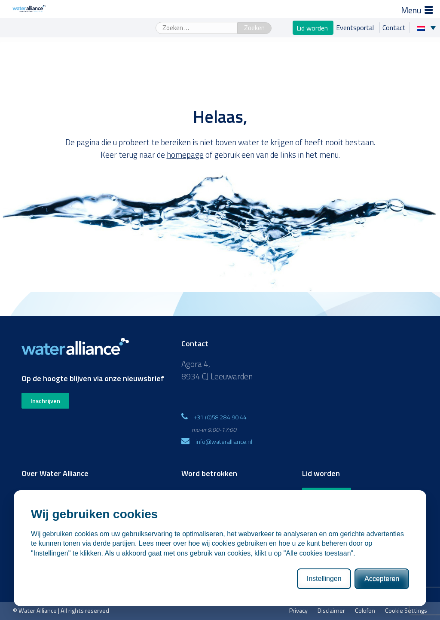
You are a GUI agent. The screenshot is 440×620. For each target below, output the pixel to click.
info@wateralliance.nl (224, 441)
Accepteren (381, 608)
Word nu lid (326, 495)
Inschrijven (45, 400)
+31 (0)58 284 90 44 (220, 416)
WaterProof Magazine (209, 493)
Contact (394, 27)
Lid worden (313, 27)
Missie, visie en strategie (53, 493)
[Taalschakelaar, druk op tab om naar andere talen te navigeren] (428, 27)
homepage (185, 154)
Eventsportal (356, 27)
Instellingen (324, 608)
